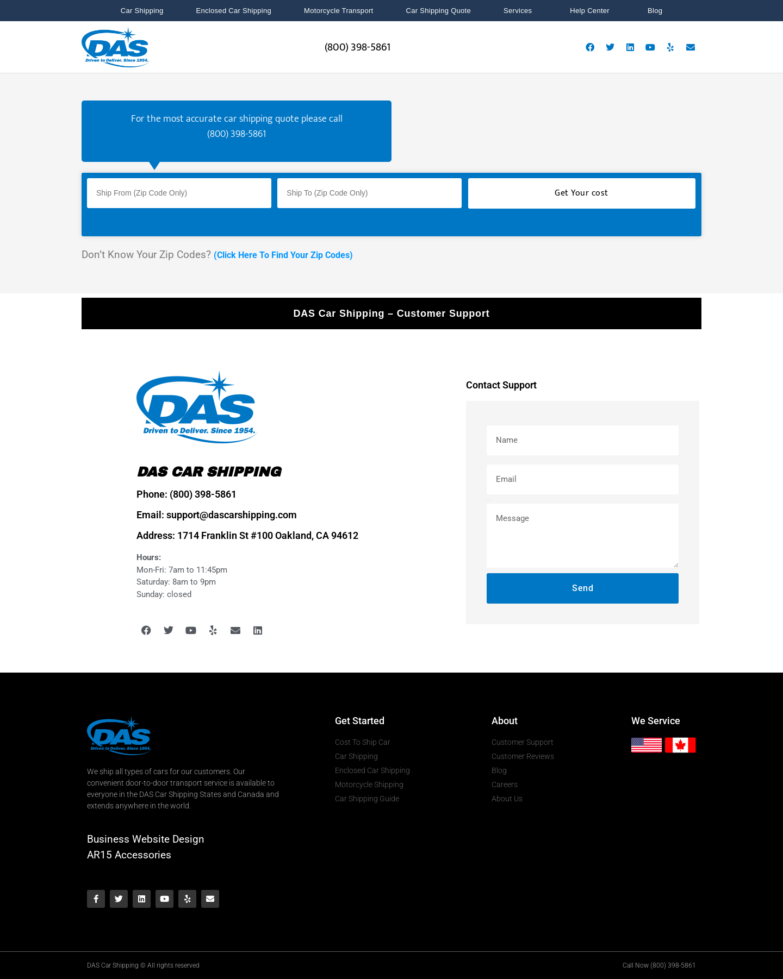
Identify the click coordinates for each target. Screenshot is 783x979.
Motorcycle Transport (338, 11)
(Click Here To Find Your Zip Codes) (283, 255)
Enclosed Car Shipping (234, 11)
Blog (655, 11)
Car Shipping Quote (438, 11)
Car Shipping (142, 11)
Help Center (592, 10)
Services (520, 10)
